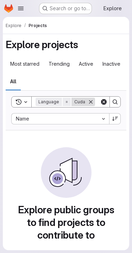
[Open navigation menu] (20, 8)
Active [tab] (86, 64)
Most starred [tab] (24, 64)
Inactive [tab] (111, 64)
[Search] (115, 102)
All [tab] (13, 81)
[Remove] (91, 102)
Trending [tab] (59, 64)
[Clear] (104, 102)
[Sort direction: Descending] (115, 118)
